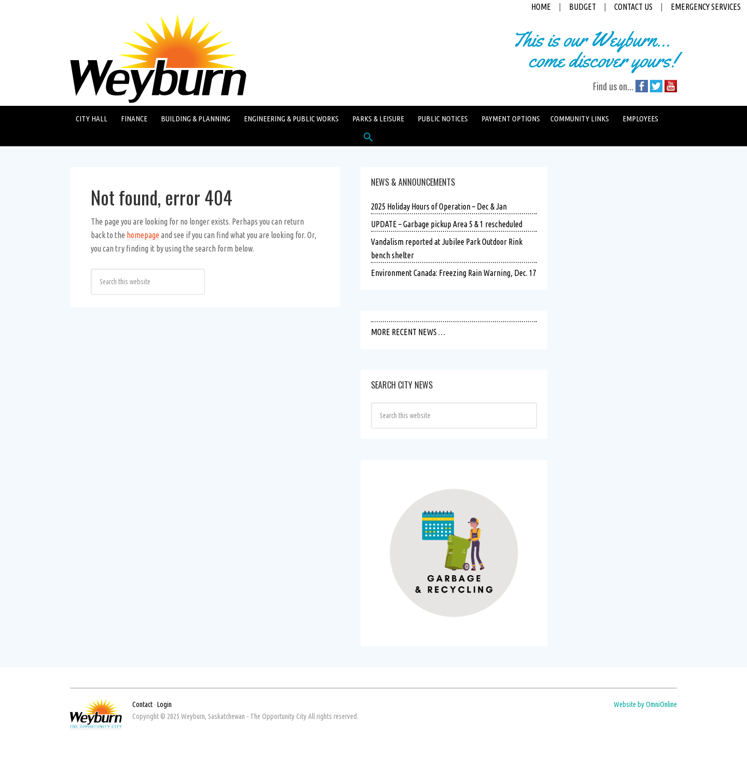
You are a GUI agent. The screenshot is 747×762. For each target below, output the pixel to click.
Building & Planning (195, 118)
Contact (142, 704)
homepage (143, 235)
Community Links (579, 118)
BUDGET (582, 6)
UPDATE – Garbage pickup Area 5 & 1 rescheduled (446, 224)
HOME (541, 6)
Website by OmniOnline (645, 704)
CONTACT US (633, 6)
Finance (134, 118)
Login (164, 704)
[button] (368, 139)
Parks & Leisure (378, 118)
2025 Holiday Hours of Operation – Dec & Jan (439, 206)
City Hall (91, 118)
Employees (640, 118)
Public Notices (443, 118)
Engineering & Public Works (291, 118)
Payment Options (510, 118)
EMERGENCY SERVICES (706, 6)
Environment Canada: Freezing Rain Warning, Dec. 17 (453, 273)
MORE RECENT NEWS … (408, 332)
